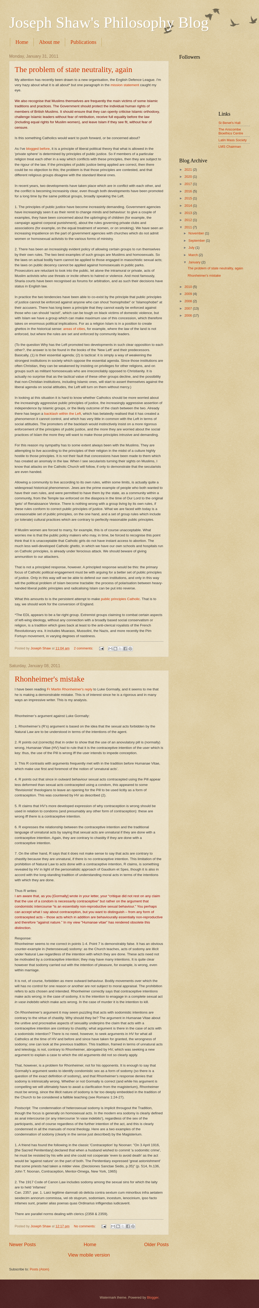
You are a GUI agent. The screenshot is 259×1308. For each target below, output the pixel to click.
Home (21, 42)
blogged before (38, 149)
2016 (188, 191)
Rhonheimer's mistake (49, 678)
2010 (188, 287)
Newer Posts (22, 1244)
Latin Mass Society (232, 140)
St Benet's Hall (229, 123)
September (197, 240)
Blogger (153, 1297)
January (194, 262)
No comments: (85, 1226)
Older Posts (156, 1244)
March (193, 255)
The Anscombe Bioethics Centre (230, 131)
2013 (188, 213)
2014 (188, 206)
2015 (188, 198)
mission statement (125, 85)
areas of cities (74, 329)
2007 (188, 308)
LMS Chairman (229, 147)
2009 (188, 294)
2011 (188, 227)
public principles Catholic (120, 599)
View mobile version (89, 1255)
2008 (188, 301)
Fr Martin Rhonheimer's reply (69, 689)
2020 (188, 177)
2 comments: (84, 648)
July (191, 248)
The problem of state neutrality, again (73, 69)
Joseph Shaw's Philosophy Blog (109, 22)
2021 (188, 169)
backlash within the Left (62, 414)
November (196, 233)
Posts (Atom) (39, 1269)
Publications (83, 42)
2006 (188, 315)
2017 (188, 184)
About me (49, 42)
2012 (188, 220)
